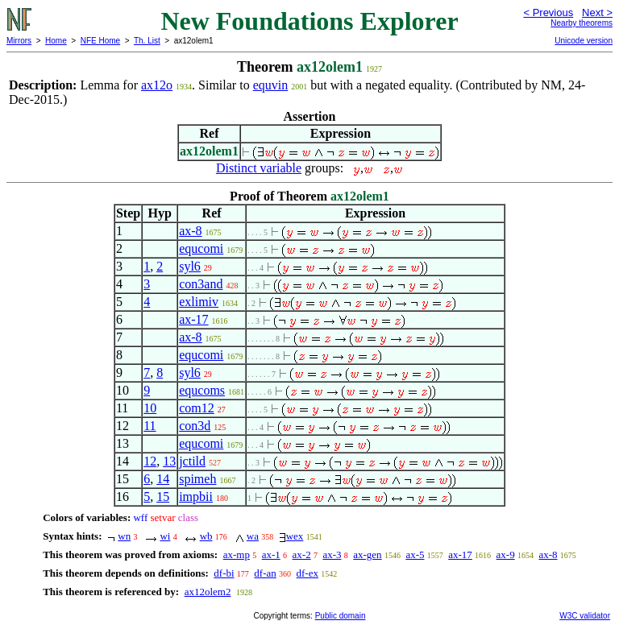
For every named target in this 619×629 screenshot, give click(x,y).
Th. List (147, 40)
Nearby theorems (581, 23)
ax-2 (302, 554)
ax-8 (190, 231)
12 (149, 461)
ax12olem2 (208, 592)
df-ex (307, 573)
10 (149, 408)
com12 (196, 408)
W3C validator (584, 615)
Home (56, 40)
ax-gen (367, 554)
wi (165, 536)
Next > (597, 12)
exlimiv (198, 301)
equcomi (201, 248)
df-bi (224, 573)
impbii (196, 496)
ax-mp (236, 554)
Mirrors (18, 40)
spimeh (197, 479)
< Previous (548, 12)
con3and (200, 284)
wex (295, 536)
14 (162, 479)
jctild (192, 461)
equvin (271, 85)
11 (149, 425)
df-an (265, 573)
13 (169, 461)
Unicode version (584, 40)
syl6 (190, 266)
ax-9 (505, 554)
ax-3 (331, 554)
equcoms (202, 390)
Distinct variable (258, 168)
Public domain (340, 615)
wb (206, 536)
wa (253, 536)
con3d (194, 425)
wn (124, 536)
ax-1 (271, 554)
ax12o (156, 85)
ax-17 (193, 319)
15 (162, 496)
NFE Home (100, 40)
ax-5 (414, 554)
